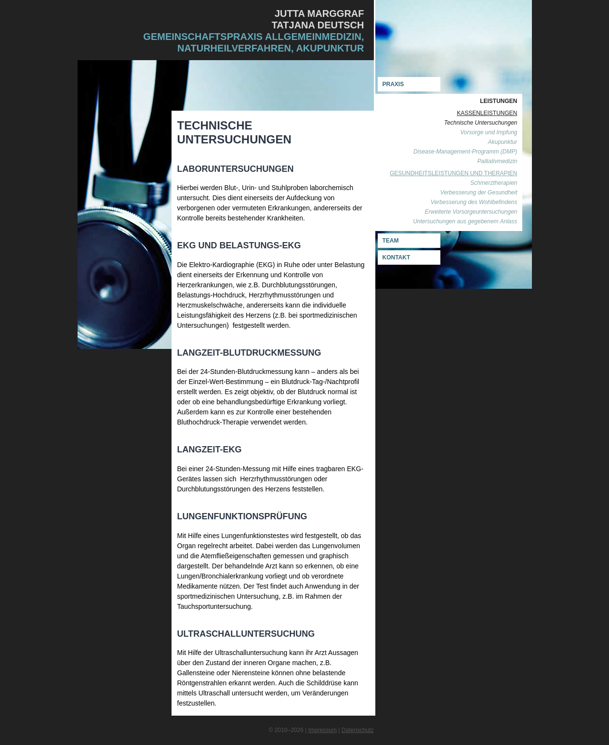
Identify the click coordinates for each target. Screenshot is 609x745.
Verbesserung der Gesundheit (478, 192)
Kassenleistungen (487, 113)
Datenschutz (358, 730)
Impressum (322, 730)
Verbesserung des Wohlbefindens (474, 202)
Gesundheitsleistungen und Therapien (453, 173)
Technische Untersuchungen (480, 122)
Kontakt (396, 257)
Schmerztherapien (493, 183)
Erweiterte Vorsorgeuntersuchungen (471, 211)
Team (391, 240)
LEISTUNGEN (498, 101)
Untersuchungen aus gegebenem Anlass (465, 221)
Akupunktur (502, 142)
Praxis (393, 84)
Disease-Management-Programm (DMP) (465, 151)
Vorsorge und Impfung (488, 132)
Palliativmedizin (497, 161)
